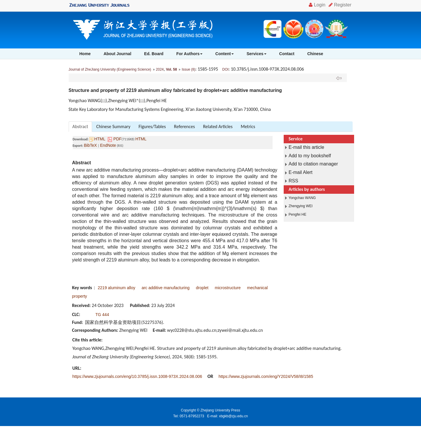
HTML (99, 139)
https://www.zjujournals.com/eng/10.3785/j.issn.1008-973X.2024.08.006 (137, 376)
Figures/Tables (152, 126)
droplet (202, 287)
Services (256, 53)
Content (224, 53)
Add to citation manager (313, 163)
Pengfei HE (297, 214)
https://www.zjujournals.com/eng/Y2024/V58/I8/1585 (266, 376)
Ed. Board (153, 53)
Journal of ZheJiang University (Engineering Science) (110, 69)
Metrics (248, 126)
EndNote (108, 145)
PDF (117, 139)
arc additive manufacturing (166, 287)
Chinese (315, 53)
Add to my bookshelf (310, 155)
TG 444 (102, 314)
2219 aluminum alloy (116, 287)
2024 (160, 69)
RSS (293, 180)
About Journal (117, 53)
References (184, 126)
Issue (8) (188, 69)
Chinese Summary (113, 126)
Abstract (80, 126)
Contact (286, 53)
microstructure (228, 287)
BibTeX (90, 145)
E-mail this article (306, 147)
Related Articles (218, 126)
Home (85, 53)
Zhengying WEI (301, 206)
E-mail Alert (301, 172)
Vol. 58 (171, 69)
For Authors (189, 53)
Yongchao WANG (302, 198)
